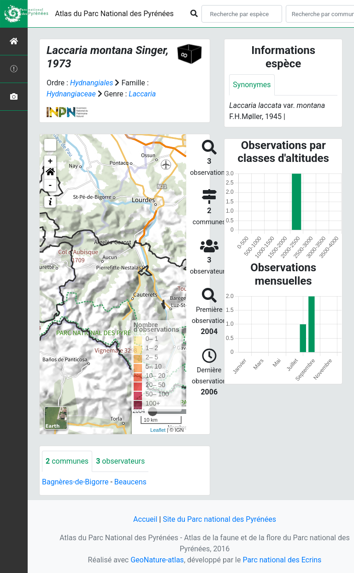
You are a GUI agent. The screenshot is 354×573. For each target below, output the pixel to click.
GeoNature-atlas (157, 559)
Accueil (145, 519)
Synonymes (252, 84)
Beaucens (130, 482)
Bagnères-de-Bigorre (75, 482)
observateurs (120, 461)
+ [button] (50, 161)
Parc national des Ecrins (281, 559)
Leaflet (157, 430)
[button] (50, 173)
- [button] (50, 185)
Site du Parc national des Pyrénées (219, 519)
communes (67, 461)
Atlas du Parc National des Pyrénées (114, 13)
